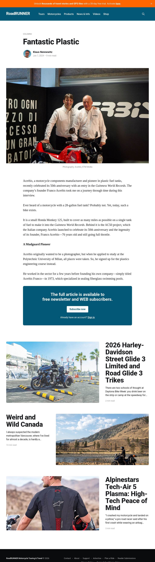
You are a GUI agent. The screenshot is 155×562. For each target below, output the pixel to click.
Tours (41, 14)
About (76, 558)
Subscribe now (77, 309)
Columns (27, 34)
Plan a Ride (109, 558)
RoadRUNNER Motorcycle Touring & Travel (24, 558)
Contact (67, 558)
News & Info (83, 14)
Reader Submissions (126, 558)
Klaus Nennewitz (42, 51)
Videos (96, 14)
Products (69, 14)
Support (86, 558)
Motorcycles (54, 14)
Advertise (97, 558)
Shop (106, 14)
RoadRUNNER (18, 13)
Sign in (91, 317)
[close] (151, 3)
